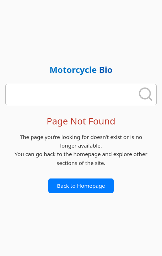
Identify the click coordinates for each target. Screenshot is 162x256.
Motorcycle (81, 69)
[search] (72, 94)
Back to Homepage (81, 185)
